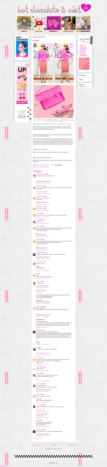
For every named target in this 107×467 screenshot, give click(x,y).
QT (37, 273)
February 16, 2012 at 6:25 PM (42, 316)
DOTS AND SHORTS (40, 409)
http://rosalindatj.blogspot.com (42, 191)
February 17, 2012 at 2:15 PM (42, 391)
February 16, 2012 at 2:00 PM (42, 278)
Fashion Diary (39, 166)
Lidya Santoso (39, 383)
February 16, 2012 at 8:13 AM (42, 223)
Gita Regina (39, 226)
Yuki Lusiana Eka (40, 196)
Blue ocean (38, 394)
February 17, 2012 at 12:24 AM (42, 381)
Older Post (71, 445)
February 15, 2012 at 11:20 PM (42, 193)
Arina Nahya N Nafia (40, 174)
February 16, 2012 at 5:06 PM (42, 303)
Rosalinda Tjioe (39, 185)
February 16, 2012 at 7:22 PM (42, 355)
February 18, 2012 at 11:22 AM (42, 426)
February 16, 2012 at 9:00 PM (42, 370)
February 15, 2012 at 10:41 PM (42, 183)
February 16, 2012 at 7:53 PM (42, 364)
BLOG (37, 268)
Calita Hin (38, 281)
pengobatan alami (40, 413)
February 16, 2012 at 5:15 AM (42, 216)
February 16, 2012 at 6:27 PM (42, 327)
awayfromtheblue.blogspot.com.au (43, 353)
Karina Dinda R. (39, 261)
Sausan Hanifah (39, 306)
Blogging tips (2, 466)
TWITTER (42, 268)
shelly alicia (39, 330)
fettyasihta (38, 373)
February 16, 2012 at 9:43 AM (42, 236)
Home (53, 445)
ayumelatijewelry (40, 206)
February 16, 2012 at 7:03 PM (42, 344)
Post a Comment (38, 438)
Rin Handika (39, 219)
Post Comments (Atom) (56, 448)
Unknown (38, 213)
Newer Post (36, 445)
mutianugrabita (39, 366)
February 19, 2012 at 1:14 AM (42, 435)
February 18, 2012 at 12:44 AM (42, 411)
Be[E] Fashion (39, 290)
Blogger (56, 463)
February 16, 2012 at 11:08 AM (42, 258)
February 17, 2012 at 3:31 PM (42, 402)
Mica (37, 347)
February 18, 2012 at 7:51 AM (42, 417)
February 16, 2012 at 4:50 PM (42, 287)
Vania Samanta (39, 404)
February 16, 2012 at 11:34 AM (42, 270)
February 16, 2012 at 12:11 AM (42, 210)
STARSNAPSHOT (40, 252)
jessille (37, 420)
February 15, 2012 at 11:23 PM (42, 204)
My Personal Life (46, 166)
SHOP (46, 268)
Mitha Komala (39, 429)
